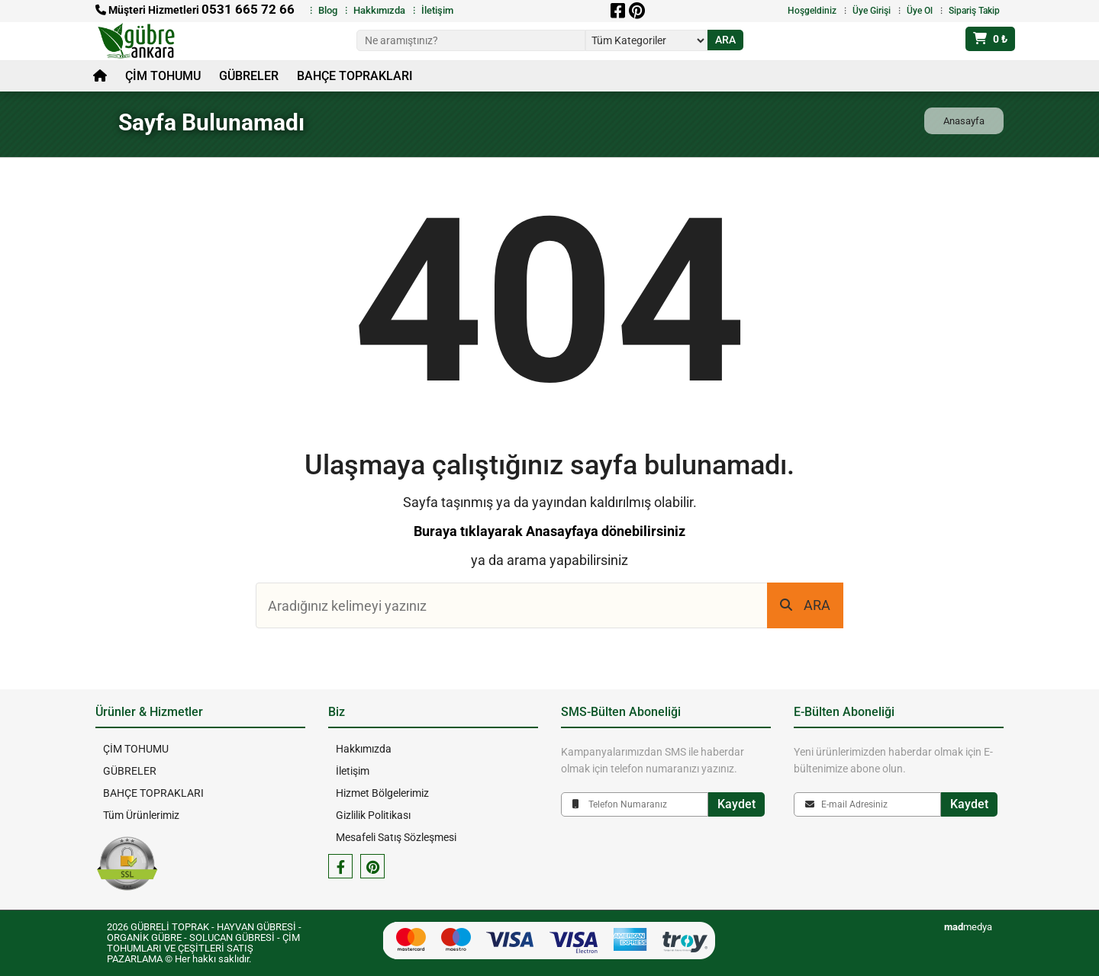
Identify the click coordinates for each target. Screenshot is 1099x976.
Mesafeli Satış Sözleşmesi (396, 837)
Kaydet (736, 804)
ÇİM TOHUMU (163, 76)
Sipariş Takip (974, 10)
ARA (805, 605)
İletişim (437, 10)
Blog (327, 10)
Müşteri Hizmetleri (195, 10)
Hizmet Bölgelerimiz (382, 793)
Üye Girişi (871, 10)
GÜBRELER (249, 76)
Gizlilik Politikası (373, 815)
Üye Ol (920, 10)
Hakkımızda (379, 10)
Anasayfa (964, 121)
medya (968, 927)
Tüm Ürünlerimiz (141, 815)
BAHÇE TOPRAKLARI (355, 76)
